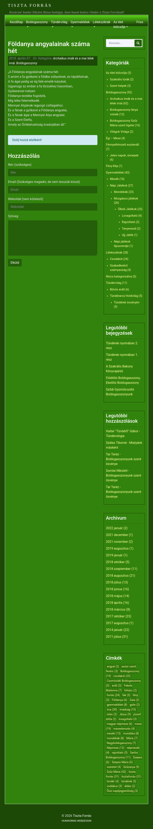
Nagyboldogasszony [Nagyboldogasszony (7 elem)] (121, 743)
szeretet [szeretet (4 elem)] (114, 767)
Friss (139, 22)
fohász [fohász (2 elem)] (130, 690)
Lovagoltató (130, 215)
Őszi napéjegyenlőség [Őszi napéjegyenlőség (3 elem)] (122, 790)
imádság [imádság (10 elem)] (128, 709)
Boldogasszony (37, 22)
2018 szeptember (118, 569)
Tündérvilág (59, 22)
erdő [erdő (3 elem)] (117, 685)
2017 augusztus (117, 623)
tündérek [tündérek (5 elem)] (128, 781)
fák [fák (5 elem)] (126, 695)
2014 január (114, 630)
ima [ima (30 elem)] (112, 709)
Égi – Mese (113, 138)
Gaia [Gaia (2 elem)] (134, 700)
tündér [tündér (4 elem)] (113, 781)
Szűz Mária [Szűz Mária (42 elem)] (116, 771)
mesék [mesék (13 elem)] (114, 733)
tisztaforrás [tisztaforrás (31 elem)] (131, 776)
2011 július (113, 637)
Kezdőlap (16, 22)
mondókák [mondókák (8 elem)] (115, 738)
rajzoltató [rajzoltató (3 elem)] (120, 752)
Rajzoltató (128, 222)
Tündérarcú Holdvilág (124, 296)
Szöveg (13, 216)
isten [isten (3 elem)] (112, 714)
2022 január (114, 528)
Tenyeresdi (129, 228)
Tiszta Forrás (30, 5)
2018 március (115, 609)
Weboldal (25, 199)
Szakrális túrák (119, 79)
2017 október (115, 616)
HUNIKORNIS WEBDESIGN (76, 820)
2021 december (117, 535)
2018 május (114, 596)
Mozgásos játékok (126, 198)
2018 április (114, 603)
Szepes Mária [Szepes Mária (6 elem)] (122, 762)
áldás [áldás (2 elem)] (129, 786)
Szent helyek (118, 86)
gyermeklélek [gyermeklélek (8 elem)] (117, 704)
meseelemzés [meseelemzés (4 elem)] (124, 728)
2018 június (114, 589)
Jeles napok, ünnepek (124, 155)
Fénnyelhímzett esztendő (122, 144)
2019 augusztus (117, 548)
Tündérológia (115, 436)
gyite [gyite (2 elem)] (135, 704)
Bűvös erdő (117, 289)
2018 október (115, 562)
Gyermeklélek (80, 22)
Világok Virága (119, 131)
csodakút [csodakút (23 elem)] (121, 676)
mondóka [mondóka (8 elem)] (131, 733)
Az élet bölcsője (120, 24)
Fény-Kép (112, 166)
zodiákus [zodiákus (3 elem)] (114, 786)
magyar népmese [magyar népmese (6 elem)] (119, 723)
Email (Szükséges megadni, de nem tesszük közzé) (44, 182)
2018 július (113, 582)
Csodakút (116, 259)
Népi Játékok (119, 185)
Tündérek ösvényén (126, 302)
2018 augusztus (117, 575)
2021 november (117, 542)
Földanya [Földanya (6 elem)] (119, 700)
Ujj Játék (127, 235)
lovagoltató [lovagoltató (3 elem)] (128, 719)
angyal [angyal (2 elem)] (113, 666)
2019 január (114, 555)
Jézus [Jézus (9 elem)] (125, 714)
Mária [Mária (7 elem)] (132, 738)
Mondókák (121, 192)
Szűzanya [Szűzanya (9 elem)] (131, 767)
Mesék (114, 179)
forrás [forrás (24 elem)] (113, 695)
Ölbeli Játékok (127, 209)
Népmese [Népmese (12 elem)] (116, 747)
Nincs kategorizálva (119, 276)
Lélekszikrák (101, 22)
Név (19, 165)
